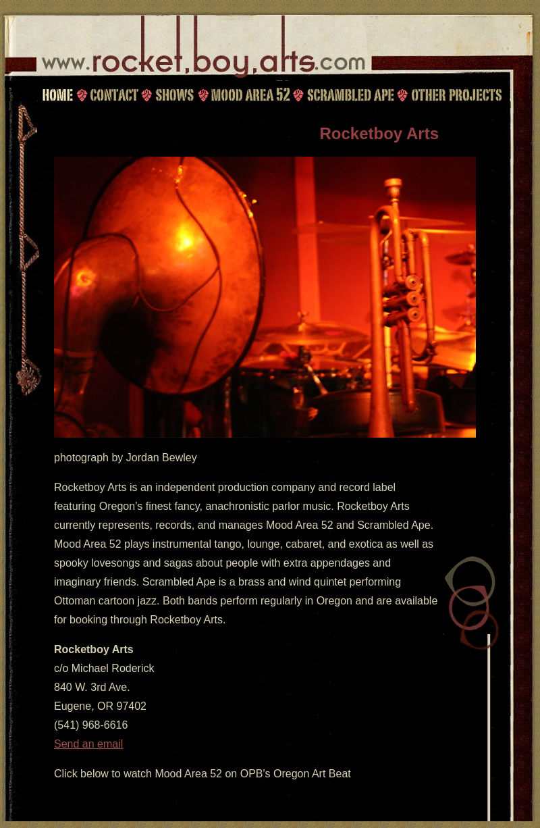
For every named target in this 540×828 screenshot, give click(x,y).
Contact (112, 94)
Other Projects (457, 94)
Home (57, 94)
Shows (174, 94)
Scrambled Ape (350, 94)
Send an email (88, 744)
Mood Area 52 (249, 94)
